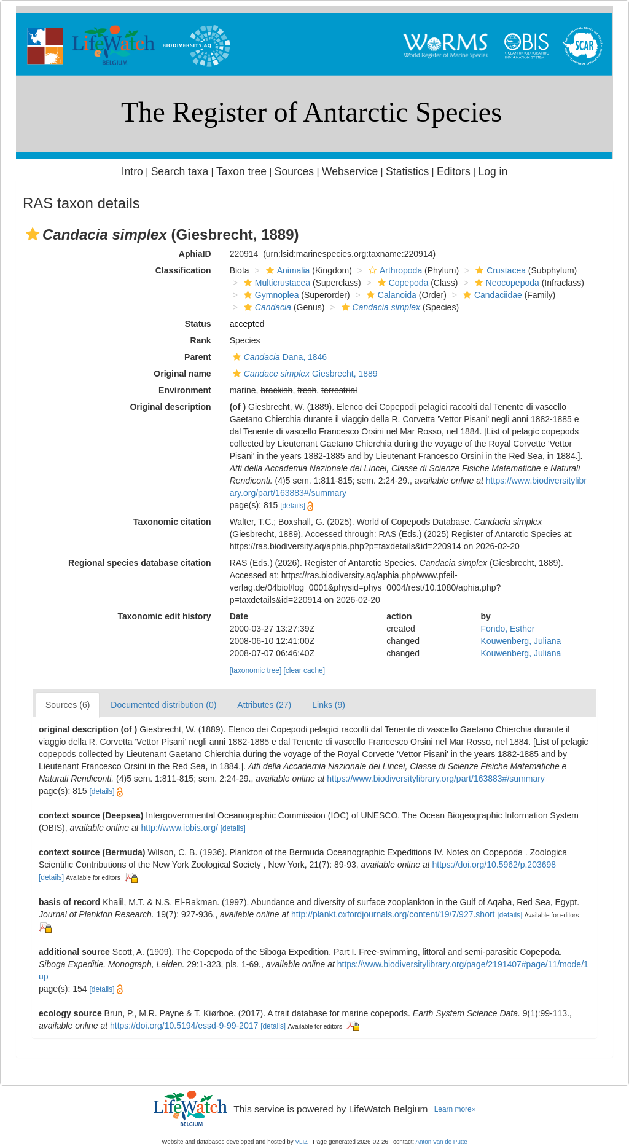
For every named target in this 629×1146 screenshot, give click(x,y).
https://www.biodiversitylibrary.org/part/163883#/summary (436, 778)
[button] (32, 234)
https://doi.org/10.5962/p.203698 (494, 864)
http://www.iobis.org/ (179, 828)
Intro (132, 171)
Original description (170, 407)
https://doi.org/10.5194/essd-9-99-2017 (184, 1025)
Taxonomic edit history (164, 616)
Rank (200, 340)
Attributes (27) (264, 705)
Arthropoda (393, 270)
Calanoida (390, 295)
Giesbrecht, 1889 (304, 374)
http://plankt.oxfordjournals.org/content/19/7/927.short (393, 914)
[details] (292, 505)
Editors (454, 171)
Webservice (350, 171)
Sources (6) (67, 705)
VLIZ (301, 1141)
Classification (183, 270)
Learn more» (455, 1109)
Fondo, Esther (508, 629)
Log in (492, 171)
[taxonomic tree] (256, 670)
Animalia (286, 270)
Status (198, 324)
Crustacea (499, 270)
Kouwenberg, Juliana (521, 641)
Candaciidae (491, 295)
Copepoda (402, 283)
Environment (184, 390)
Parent (197, 357)
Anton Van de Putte (441, 1141)
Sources (294, 171)
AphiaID (195, 254)
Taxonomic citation (172, 522)
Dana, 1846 (278, 357)
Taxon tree (241, 171)
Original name (182, 374)
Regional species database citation (139, 563)
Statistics (407, 171)
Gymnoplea (270, 295)
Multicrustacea (275, 283)
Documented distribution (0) (163, 705)
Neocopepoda (505, 283)
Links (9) (328, 705)
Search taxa (180, 171)
